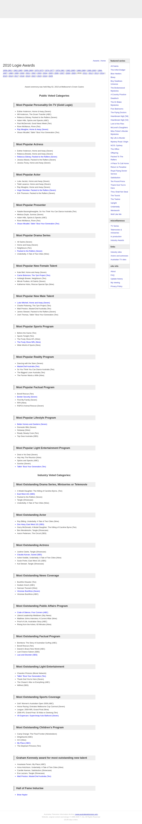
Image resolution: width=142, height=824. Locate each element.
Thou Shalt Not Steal (119, 192)
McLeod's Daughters (119, 127)
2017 (16, 76)
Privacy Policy (116, 286)
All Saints (114, 66)
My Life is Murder (118, 138)
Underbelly (115, 207)
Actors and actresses (119, 256)
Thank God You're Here (118, 186)
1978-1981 (60, 70)
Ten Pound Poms (118, 181)
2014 (102, 73)
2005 (51, 73)
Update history (117, 279)
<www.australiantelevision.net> (86, 814)
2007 (62, 73)
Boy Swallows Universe (116, 82)
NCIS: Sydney (116, 145)
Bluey (113, 77)
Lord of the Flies (117, 124)
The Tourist (115, 195)
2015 (5, 76)
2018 (22, 76)
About (113, 271)
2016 (11, 76)
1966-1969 (28, 70)
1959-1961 (7, 70)
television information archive (71, 6)
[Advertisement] (71, 38)
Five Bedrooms (117, 109)
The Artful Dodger (118, 70)
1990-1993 (91, 70)
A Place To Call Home (120, 163)
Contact (70, 15)
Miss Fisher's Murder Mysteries (119, 132)
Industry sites (116, 252)
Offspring (114, 153)
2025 (51, 76)
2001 (28, 73)
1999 (16, 73)
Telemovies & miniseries (116, 231)
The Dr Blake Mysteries (116, 103)
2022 (34, 76)
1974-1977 (49, 70)
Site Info (59, 15)
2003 (39, 73)
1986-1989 (80, 70)
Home (103, 61)
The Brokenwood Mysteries (118, 89)
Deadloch (115, 98)
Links (50, 15)
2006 (56, 73)
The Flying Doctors (118, 112)
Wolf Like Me (116, 214)
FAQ (112, 275)
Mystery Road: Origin (119, 142)
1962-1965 (17, 70)
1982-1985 (70, 70)
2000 (22, 73)
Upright (114, 203)
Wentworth (115, 210)
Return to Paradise (118, 167)
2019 (28, 76)
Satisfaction (115, 177)
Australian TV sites (118, 259)
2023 (39, 76)
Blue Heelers (116, 74)
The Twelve (115, 199)
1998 (11, 73)
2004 (45, 73)
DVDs (78, 15)
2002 (34, 73)
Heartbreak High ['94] (119, 116)
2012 (91, 73)
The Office (115, 149)
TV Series (31, 15)
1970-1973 (38, 70)
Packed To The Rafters (117, 158)
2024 (45, 76)
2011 (85, 73)
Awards (42, 15)
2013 (96, 73)
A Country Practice (118, 94)
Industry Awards (117, 240)
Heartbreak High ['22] (119, 120)
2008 (68, 73)
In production (116, 236)
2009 (73, 73)
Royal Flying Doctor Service (119, 172)
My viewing (115, 282)
